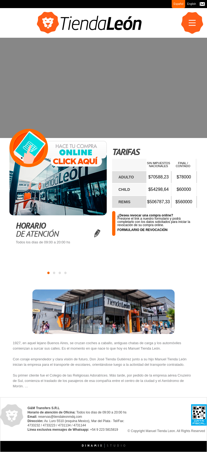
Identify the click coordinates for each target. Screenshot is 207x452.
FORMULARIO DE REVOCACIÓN (143, 230)
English (191, 3)
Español (178, 3)
